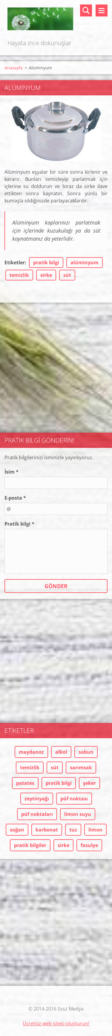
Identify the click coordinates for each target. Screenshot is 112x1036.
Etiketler (14, 262)
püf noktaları (37, 814)
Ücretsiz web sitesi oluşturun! (56, 1023)
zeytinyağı (36, 798)
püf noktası (74, 798)
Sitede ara (86, 10)
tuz (73, 829)
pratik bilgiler (30, 845)
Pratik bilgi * (19, 524)
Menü (102, 10)
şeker (89, 783)
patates (25, 783)
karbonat (47, 829)
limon (95, 829)
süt (67, 275)
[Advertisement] (56, 365)
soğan (17, 829)
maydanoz (31, 752)
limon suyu (77, 814)
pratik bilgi (46, 262)
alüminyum (84, 262)
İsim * (11, 472)
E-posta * (15, 498)
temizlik (19, 275)
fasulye (89, 845)
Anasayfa (13, 68)
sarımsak (81, 767)
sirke (46, 275)
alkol (61, 752)
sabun (86, 752)
